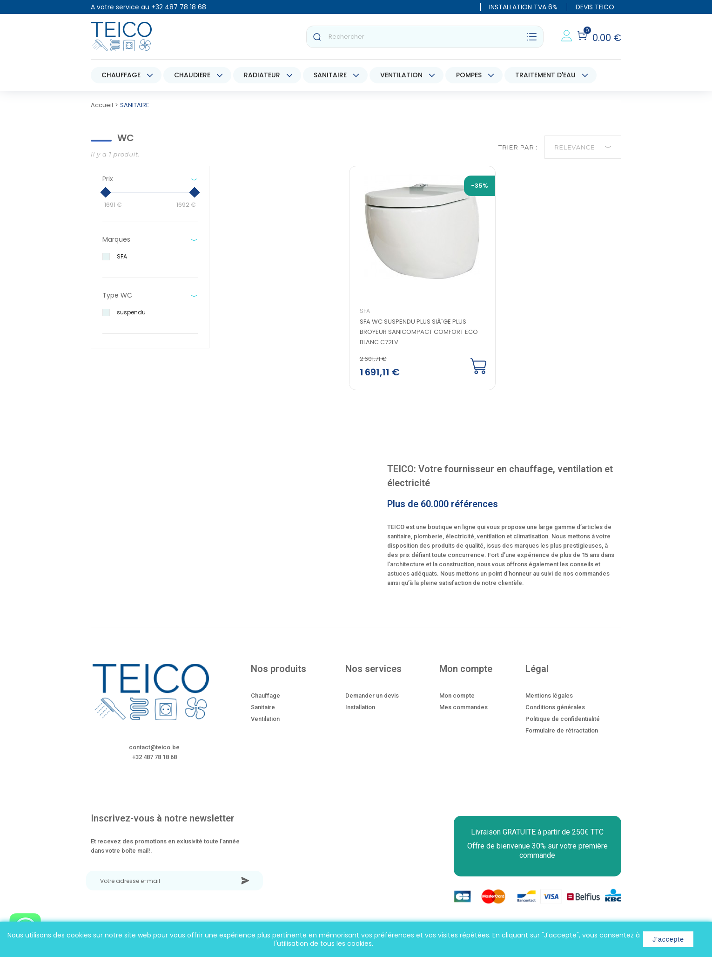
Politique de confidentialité (562, 720)
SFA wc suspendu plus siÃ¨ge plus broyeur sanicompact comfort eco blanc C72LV (419, 333)
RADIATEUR (262, 75)
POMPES (469, 75)
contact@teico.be (154, 748)
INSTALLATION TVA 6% (523, 7)
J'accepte (668, 939)
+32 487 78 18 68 (178, 7)
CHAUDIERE (192, 75)
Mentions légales (549, 696)
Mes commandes (463, 708)
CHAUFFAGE (121, 75)
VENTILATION (401, 75)
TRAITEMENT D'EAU (545, 75)
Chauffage (265, 696)
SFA (365, 312)
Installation (360, 708)
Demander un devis (372, 696)
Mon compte (457, 696)
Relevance (582, 147)
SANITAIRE (330, 75)
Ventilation (265, 720)
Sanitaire (263, 708)
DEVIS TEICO (595, 7)
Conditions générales (555, 708)
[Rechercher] (425, 37)
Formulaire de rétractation (561, 731)
